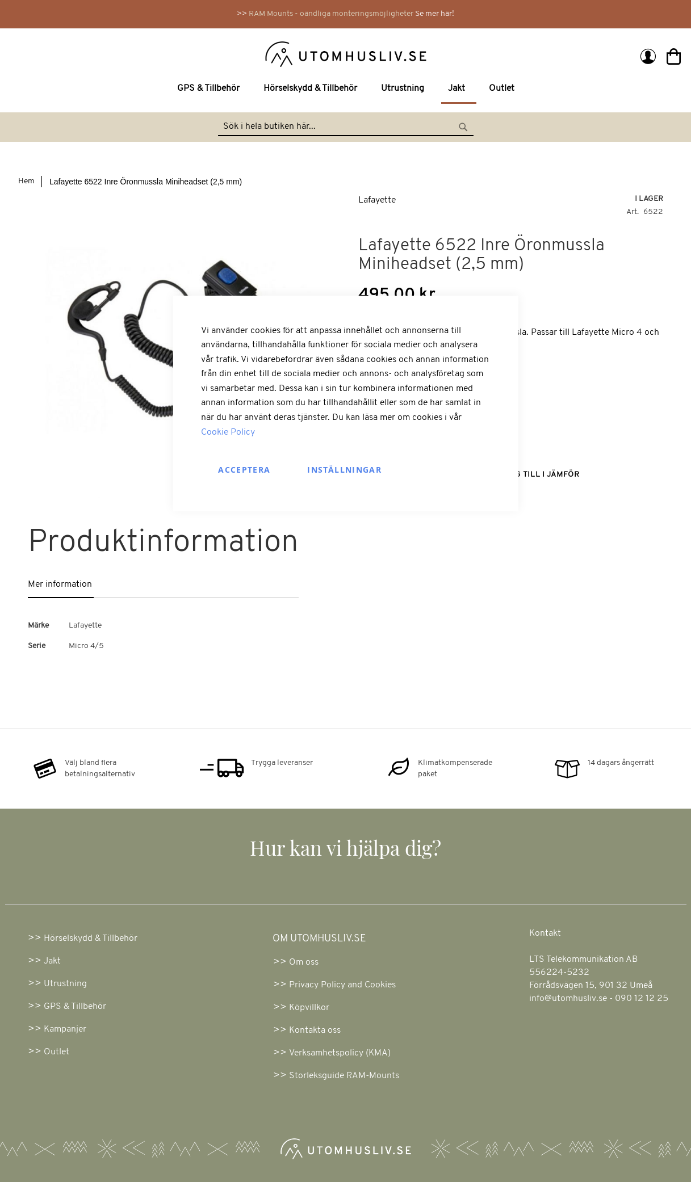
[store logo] (180, 53)
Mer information (60, 584)
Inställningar (344, 470)
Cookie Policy (228, 432)
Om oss (304, 962)
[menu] (345, 89)
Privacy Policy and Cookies (342, 985)
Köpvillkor (309, 1007)
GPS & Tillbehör (75, 1006)
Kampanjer (65, 1029)
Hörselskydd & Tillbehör (90, 938)
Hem (26, 181)
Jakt (52, 961)
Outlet (56, 1052)
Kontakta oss (315, 1030)
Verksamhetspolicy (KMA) (340, 1053)
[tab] (75, 585)
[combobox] (346, 127)
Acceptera (244, 470)
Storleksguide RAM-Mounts (344, 1075)
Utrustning (65, 983)
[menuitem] (210, 88)
